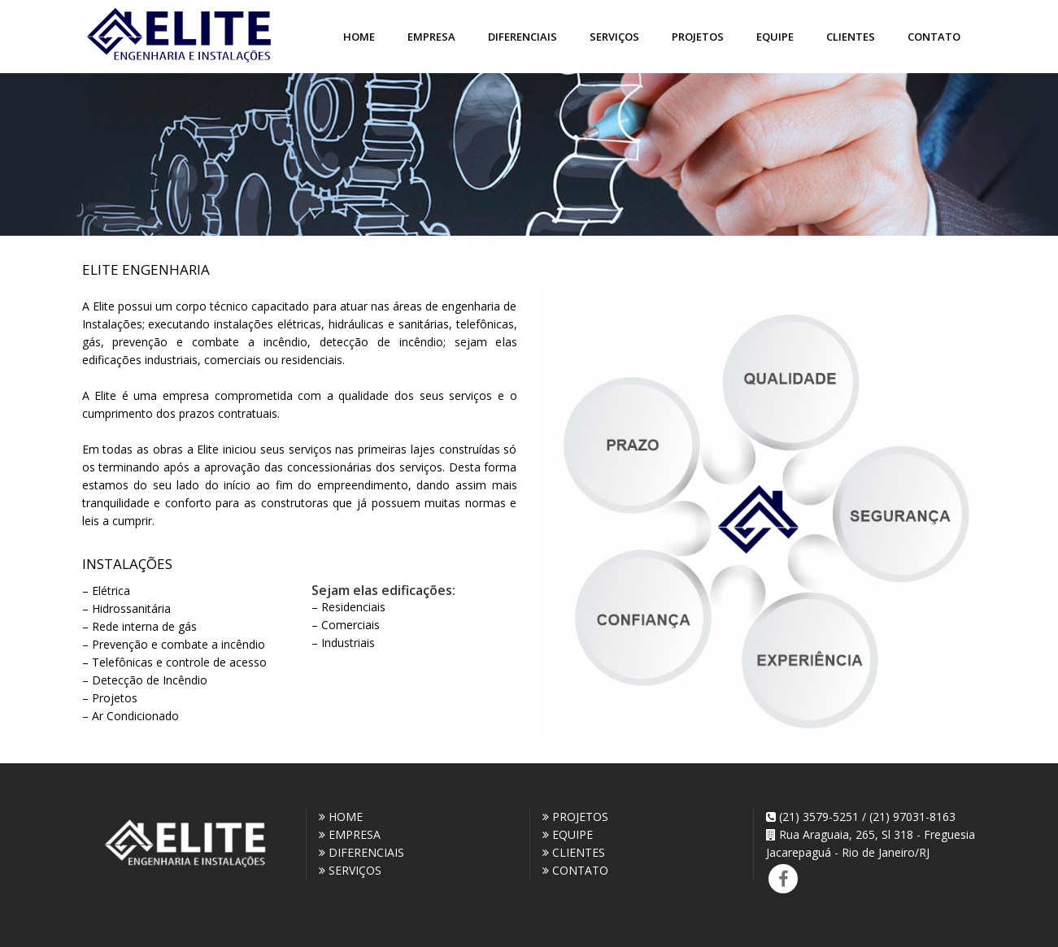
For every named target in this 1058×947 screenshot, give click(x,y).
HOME (341, 816)
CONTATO (575, 870)
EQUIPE (567, 834)
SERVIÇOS (350, 870)
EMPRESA (350, 834)
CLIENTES (573, 852)
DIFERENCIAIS (361, 852)
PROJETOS (575, 816)
